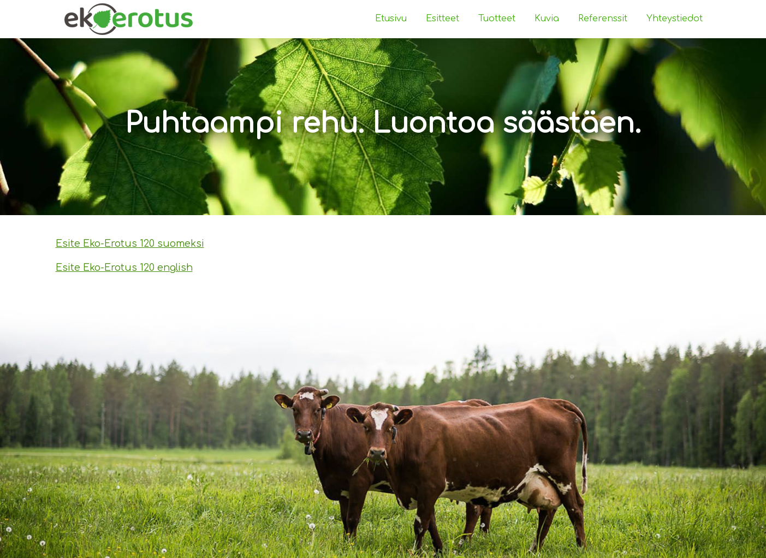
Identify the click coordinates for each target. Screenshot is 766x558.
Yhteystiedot (674, 18)
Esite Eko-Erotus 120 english (124, 267)
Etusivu (391, 18)
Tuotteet (496, 18)
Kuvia (547, 18)
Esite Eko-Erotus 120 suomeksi (130, 243)
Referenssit (602, 18)
